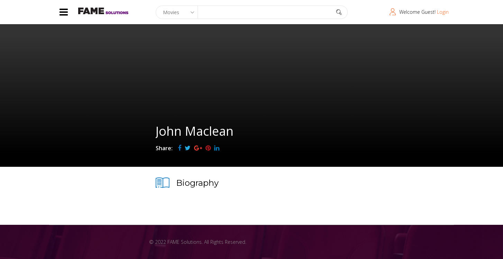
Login (443, 12)
